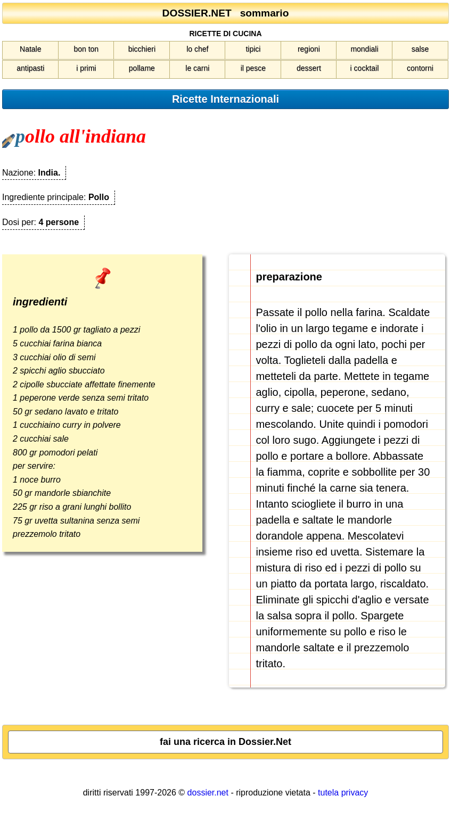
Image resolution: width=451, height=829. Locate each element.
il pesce (253, 68)
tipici (252, 49)
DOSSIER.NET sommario (225, 13)
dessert (309, 68)
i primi (86, 68)
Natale (30, 49)
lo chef (197, 49)
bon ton (86, 49)
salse (420, 49)
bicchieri (141, 49)
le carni (197, 68)
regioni (309, 49)
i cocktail (364, 68)
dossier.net (207, 792)
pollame (142, 68)
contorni (420, 68)
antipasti (30, 68)
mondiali (364, 49)
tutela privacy (343, 792)
